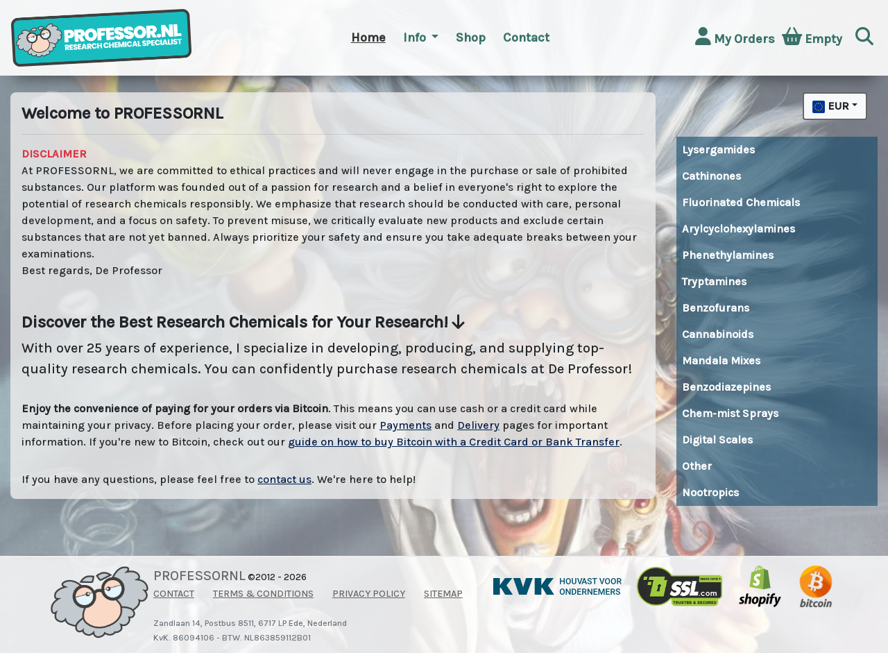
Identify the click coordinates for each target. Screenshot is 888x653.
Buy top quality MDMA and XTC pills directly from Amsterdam (695, 517)
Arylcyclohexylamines (738, 228)
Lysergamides (718, 149)
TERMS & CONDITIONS (263, 594)
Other (697, 466)
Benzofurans (715, 307)
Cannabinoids (717, 334)
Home (368, 37)
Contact (526, 37)
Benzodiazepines (726, 386)
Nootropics (710, 492)
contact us (284, 479)
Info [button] (416, 37)
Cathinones (711, 176)
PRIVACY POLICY (368, 594)
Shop (471, 37)
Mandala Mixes (721, 360)
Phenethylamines (728, 255)
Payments (405, 425)
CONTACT (173, 594)
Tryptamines (714, 281)
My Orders (735, 36)
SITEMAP (443, 594)
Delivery (478, 425)
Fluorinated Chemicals (741, 202)
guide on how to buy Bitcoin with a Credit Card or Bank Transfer (454, 441)
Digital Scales (717, 439)
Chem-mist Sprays (730, 413)
